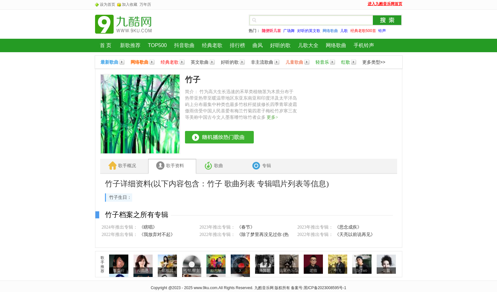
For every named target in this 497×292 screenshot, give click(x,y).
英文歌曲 (200, 62)
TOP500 (157, 45)
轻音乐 (322, 62)
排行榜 (237, 45)
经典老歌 (212, 45)
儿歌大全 (308, 45)
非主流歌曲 (262, 62)
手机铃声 (364, 45)
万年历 (145, 4)
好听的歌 (280, 45)
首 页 (105, 45)
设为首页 (107, 4)
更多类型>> (373, 62)
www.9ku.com (205, 288)
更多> (272, 117)
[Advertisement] (349, 114)
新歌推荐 (130, 45)
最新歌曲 (109, 62)
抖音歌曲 (184, 45)
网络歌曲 (336, 45)
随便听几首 (271, 30)
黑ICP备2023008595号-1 (325, 288)
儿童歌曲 (294, 62)
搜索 (387, 20)
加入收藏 (129, 4)
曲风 (258, 45)
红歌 (345, 62)
